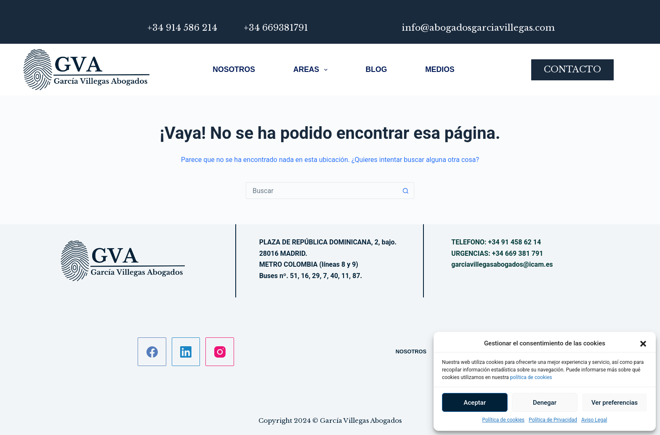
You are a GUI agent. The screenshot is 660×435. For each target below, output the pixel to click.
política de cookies (531, 377)
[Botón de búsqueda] (405, 190)
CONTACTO (572, 69)
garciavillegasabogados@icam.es (502, 264)
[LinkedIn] (186, 351)
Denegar (544, 402)
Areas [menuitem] (310, 70)
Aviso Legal (594, 420)
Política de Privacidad (553, 420)
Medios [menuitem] (439, 69)
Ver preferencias (614, 402)
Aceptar (475, 402)
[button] (643, 344)
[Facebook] (152, 351)
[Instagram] (219, 351)
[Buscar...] (321, 190)
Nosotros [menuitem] (234, 69)
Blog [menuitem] (376, 69)
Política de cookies (503, 420)
